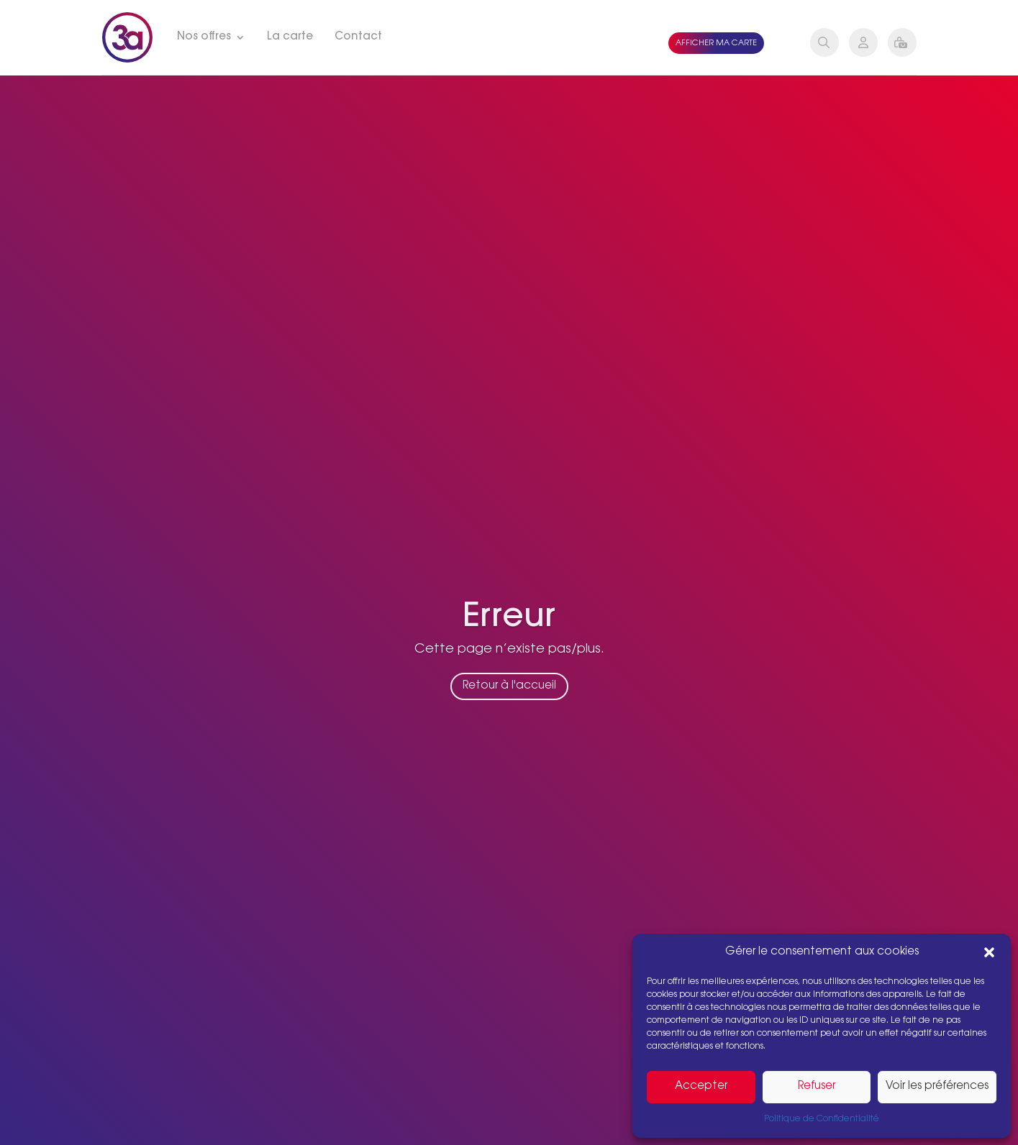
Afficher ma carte (716, 43)
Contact (358, 37)
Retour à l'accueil (509, 699)
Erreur (509, 631)
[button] (989, 952)
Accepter (701, 1086)
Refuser (816, 1086)
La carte (290, 37)
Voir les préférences (937, 1086)
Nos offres (204, 37)
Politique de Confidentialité (821, 1119)
